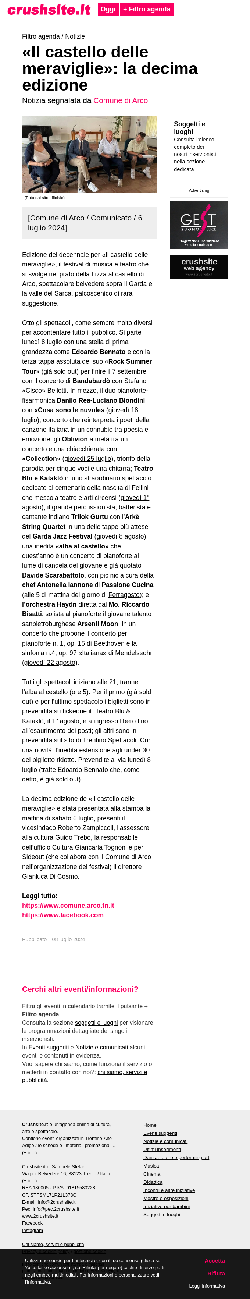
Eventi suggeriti (49, 1047)
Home (150, 1125)
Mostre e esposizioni (166, 1198)
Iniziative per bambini (166, 1206)
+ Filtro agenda (147, 9)
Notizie (75, 36)
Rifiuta (216, 1273)
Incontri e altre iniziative (169, 1190)
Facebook (32, 1223)
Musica (151, 1166)
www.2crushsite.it (40, 1216)
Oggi (108, 9)
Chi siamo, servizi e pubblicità (53, 1244)
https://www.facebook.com (63, 915)
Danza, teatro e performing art (176, 1157)
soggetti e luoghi (96, 1023)
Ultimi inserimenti (162, 1149)
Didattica (152, 1182)
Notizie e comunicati (101, 1047)
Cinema (151, 1174)
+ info (29, 1152)
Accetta (215, 1260)
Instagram (32, 1230)
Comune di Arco (120, 100)
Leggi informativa (207, 1286)
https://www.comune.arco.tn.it (68, 905)
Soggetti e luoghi (189, 127)
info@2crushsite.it (56, 1202)
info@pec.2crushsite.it (56, 1209)
